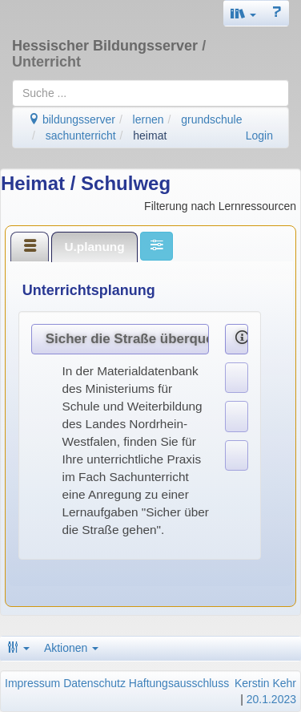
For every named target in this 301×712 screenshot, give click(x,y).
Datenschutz (94, 683)
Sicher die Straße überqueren (127, 338)
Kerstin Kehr (265, 683)
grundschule (211, 119)
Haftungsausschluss (179, 683)
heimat (150, 135)
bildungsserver (71, 119)
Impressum (32, 683)
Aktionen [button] (71, 647)
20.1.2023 (271, 699)
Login (259, 135)
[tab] (29, 246)
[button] (243, 13)
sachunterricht (81, 135)
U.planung (94, 246)
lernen (148, 119)
